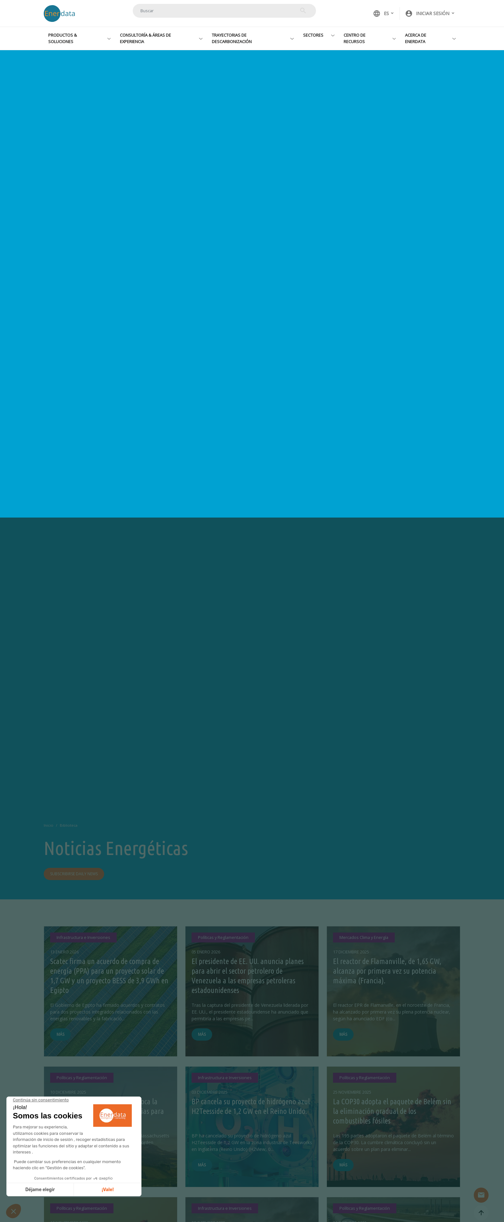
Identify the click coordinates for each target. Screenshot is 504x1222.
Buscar (303, 10)
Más (60, 1034)
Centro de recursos (354, 38)
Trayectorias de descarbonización (232, 38)
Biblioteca (68, 825)
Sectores (313, 35)
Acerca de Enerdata (415, 38)
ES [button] (381, 13)
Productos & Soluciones (62, 38)
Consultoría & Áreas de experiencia (145, 38)
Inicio (48, 825)
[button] (430, 13)
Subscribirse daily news (74, 874)
